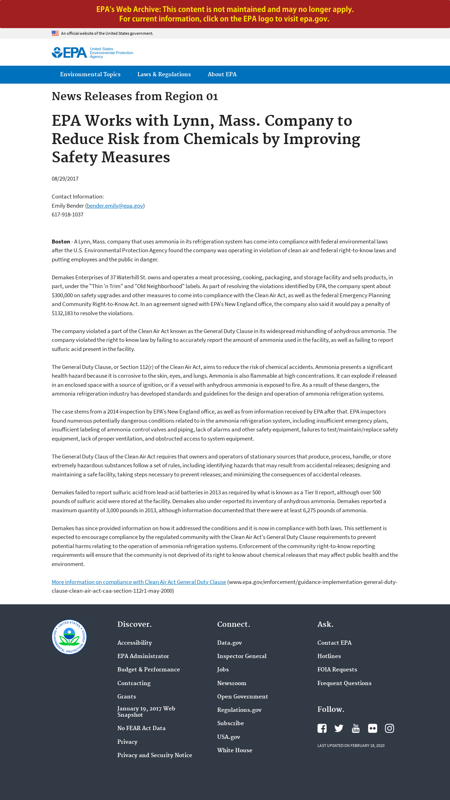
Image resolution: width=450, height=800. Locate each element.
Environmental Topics (90, 74)
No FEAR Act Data (141, 729)
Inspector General (241, 656)
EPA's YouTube (355, 728)
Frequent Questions (344, 684)
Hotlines (329, 656)
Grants (126, 697)
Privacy (127, 742)
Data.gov (229, 643)
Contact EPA (334, 643)
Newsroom (231, 684)
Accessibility (134, 643)
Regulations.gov (239, 710)
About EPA (222, 74)
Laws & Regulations (164, 74)
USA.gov (228, 737)
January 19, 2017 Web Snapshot (146, 712)
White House (234, 751)
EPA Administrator (143, 656)
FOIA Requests (337, 670)
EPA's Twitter (338, 728)
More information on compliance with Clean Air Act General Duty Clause (139, 582)
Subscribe (230, 724)
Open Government (242, 697)
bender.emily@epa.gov (115, 205)
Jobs (223, 670)
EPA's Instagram (389, 728)
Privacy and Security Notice (154, 756)
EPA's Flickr (372, 728)
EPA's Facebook (322, 728)
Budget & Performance (148, 670)
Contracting (133, 684)
